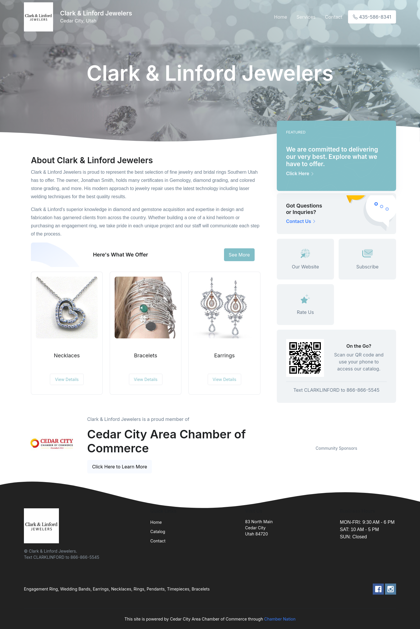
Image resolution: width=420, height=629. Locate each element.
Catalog (157, 531)
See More (239, 255)
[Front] (39, 16)
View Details (66, 379)
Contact (333, 17)
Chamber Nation (280, 618)
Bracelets (146, 355)
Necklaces (67, 355)
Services (306, 17)
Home (280, 17)
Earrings (224, 355)
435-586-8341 (372, 17)
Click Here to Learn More (119, 467)
